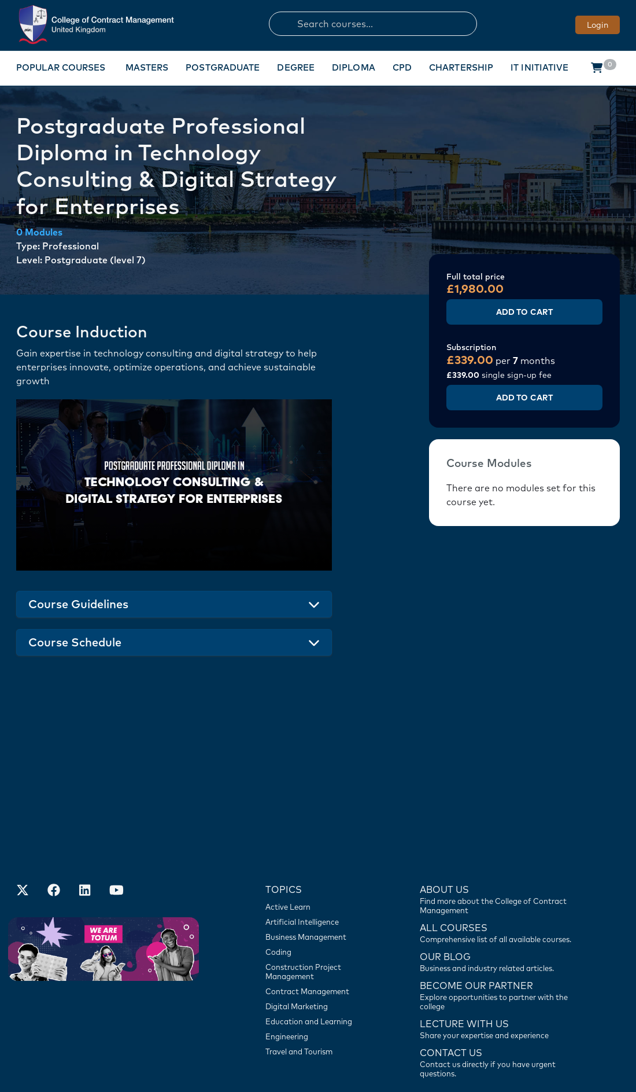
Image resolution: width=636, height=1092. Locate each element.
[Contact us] (497, 884)
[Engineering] (321, 960)
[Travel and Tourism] (321, 975)
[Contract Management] (321, 915)
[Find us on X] (22, 815)
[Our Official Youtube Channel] (116, 815)
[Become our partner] (497, 918)
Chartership (461, 67)
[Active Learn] (321, 830)
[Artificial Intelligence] (321, 845)
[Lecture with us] (497, 952)
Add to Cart (524, 312)
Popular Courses (61, 67)
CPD (402, 67)
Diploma (353, 67)
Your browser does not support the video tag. (174, 485)
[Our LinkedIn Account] (85, 815)
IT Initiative (539, 67)
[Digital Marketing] (321, 930)
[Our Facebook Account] (53, 815)
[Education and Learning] (321, 945)
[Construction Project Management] (321, 895)
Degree (296, 67)
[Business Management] (321, 860)
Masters (147, 67)
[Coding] (321, 875)
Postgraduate (223, 67)
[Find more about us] (497, 822)
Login (597, 25)
